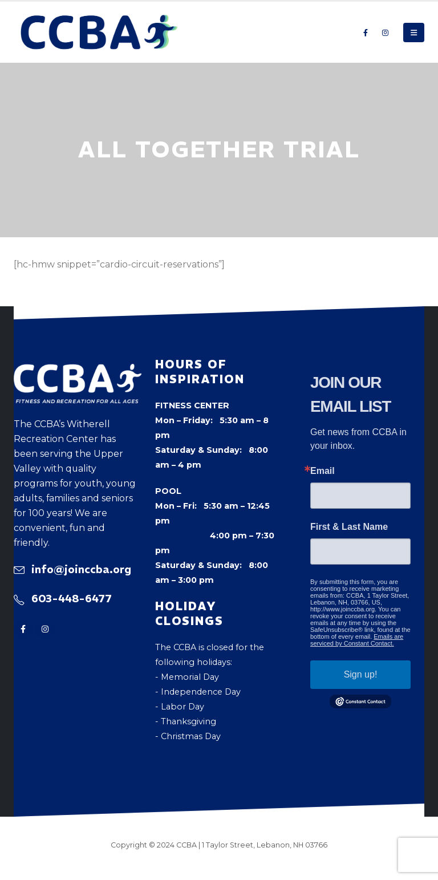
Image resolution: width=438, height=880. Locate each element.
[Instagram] (385, 32)
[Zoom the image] (77, 371)
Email (322, 471)
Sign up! (361, 674)
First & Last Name (349, 527)
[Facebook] (366, 32)
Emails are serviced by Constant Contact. (356, 640)
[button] (413, 32)
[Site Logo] (99, 32)
